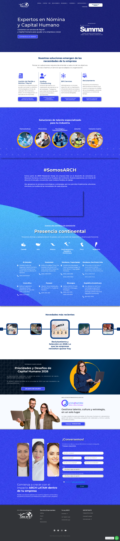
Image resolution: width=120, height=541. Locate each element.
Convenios (72, 3)
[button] (1, 329)
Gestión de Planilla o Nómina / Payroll (26, 82)
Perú (81, 249)
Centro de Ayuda (82, 3)
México (52, 249)
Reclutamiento (56, 3)
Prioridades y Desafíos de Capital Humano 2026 (33, 369)
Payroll (39, 3)
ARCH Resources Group (46, 176)
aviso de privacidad (78, 482)
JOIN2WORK (84, 6)
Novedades (64, 3)
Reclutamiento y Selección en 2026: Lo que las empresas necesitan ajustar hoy (60, 345)
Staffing (45, 3)
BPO (50, 3)
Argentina (96, 249)
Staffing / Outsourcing (45, 82)
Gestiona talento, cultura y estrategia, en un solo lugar (83, 411)
